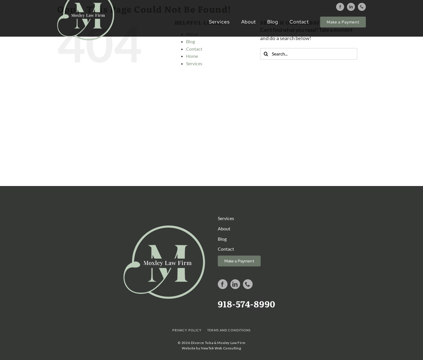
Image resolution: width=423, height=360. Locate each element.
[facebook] (340, 7)
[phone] (362, 7)
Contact (194, 49)
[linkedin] (351, 7)
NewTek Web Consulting (221, 348)
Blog (190, 41)
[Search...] (308, 54)
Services (194, 63)
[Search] (266, 54)
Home (192, 56)
